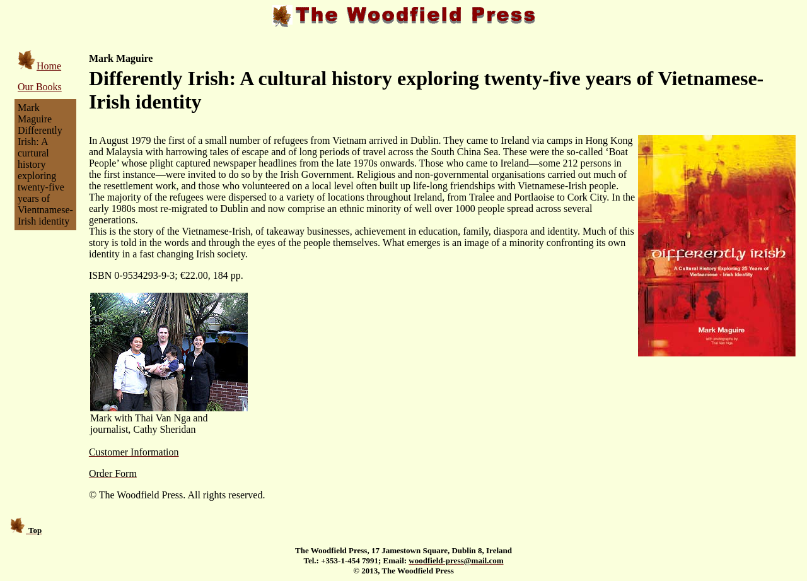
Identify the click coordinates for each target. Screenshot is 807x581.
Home (39, 66)
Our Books (40, 86)
